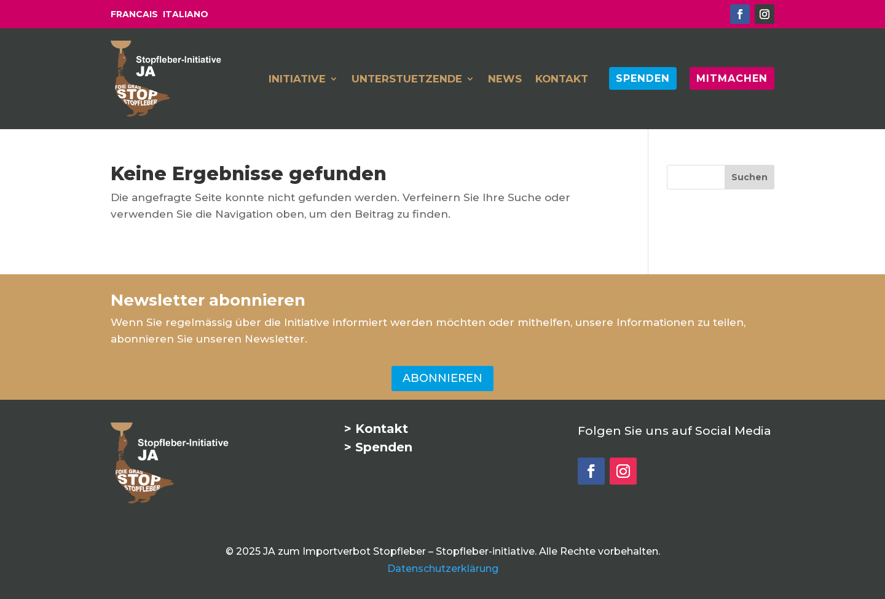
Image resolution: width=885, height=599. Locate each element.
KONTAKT (561, 79)
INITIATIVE (297, 79)
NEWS (505, 79)
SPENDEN (643, 78)
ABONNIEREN (442, 378)
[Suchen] (749, 177)
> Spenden (378, 447)
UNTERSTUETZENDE (407, 79)
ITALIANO (185, 14)
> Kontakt (376, 428)
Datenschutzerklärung (442, 568)
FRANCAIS (134, 14)
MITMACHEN (732, 78)
